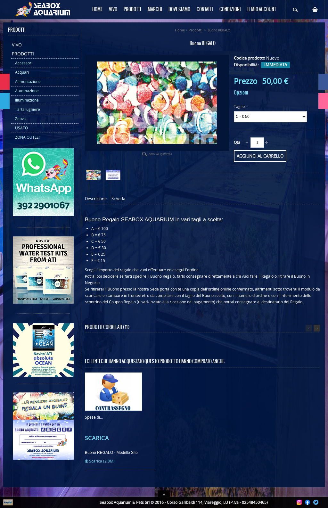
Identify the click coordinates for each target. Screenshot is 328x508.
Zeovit (20, 118)
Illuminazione (27, 100)
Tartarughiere (27, 109)
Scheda (118, 198)
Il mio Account (261, 9)
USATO (21, 128)
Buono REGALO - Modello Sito (111, 452)
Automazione (27, 91)
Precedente (309, 328)
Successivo (317, 328)
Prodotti (23, 54)
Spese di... (94, 417)
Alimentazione (28, 81)
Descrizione (96, 198)
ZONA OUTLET (28, 137)
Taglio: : (241, 106)
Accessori (23, 63)
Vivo (17, 45)
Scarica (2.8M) (100, 461)
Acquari (22, 72)
